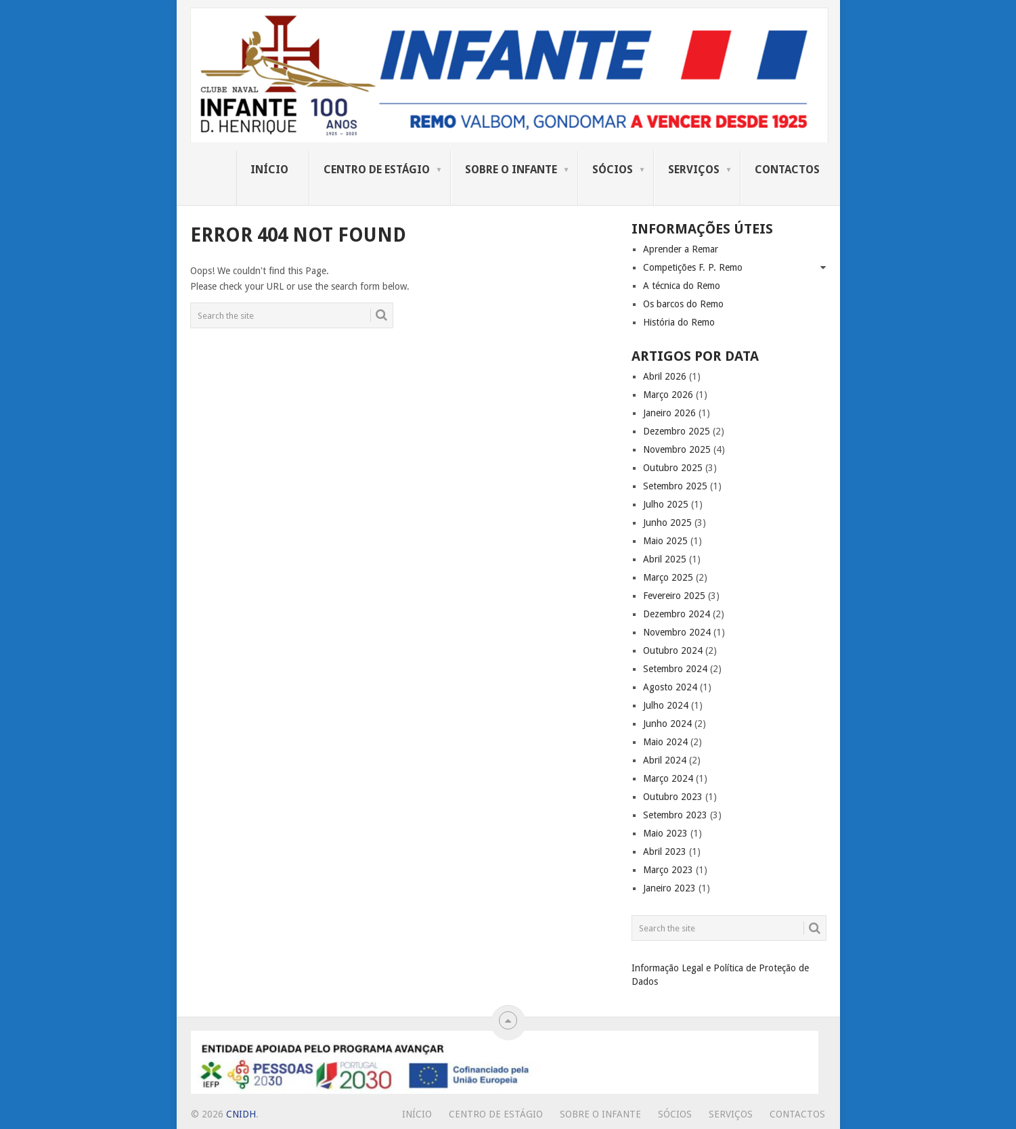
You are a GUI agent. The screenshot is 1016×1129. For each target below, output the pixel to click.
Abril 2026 (664, 376)
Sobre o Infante (511, 169)
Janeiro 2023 (669, 888)
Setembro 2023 (675, 815)
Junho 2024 (667, 723)
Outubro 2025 (673, 467)
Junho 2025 (667, 522)
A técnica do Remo (681, 285)
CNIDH (241, 1114)
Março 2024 (668, 778)
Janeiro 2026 (669, 412)
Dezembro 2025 (676, 431)
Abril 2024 (664, 760)
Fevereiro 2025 (674, 595)
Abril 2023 (664, 851)
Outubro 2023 (673, 796)
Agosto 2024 (670, 687)
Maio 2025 (665, 540)
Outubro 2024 (673, 650)
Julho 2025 (665, 504)
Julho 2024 (665, 705)
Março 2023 (668, 869)
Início (269, 169)
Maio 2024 (665, 741)
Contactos (787, 169)
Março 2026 (668, 394)
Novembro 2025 (677, 449)
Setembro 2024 (675, 668)
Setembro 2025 (675, 486)
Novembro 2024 (677, 632)
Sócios (612, 169)
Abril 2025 (664, 559)
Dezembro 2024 (676, 613)
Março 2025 (668, 577)
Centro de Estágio (377, 169)
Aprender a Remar (680, 249)
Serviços (694, 169)
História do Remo (679, 322)
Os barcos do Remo (683, 303)
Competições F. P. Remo (693, 267)
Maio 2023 (665, 833)
